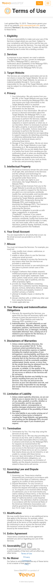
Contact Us (26, 560)
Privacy (26, 557)
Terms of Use (26, 553)
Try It (39, 3)
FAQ (26, 564)
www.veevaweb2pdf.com (30, 26)
